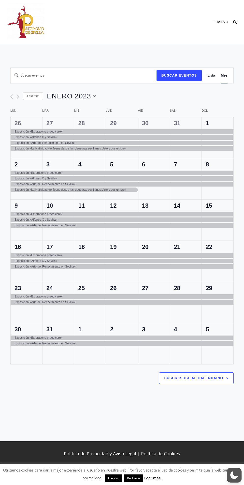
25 (81, 288)
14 (177, 205)
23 (17, 288)
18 (81, 246)
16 (17, 246)
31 (177, 123)
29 (113, 123)
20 (145, 246)
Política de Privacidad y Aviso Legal (100, 454)
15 (209, 205)
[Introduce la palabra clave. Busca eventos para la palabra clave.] (84, 75)
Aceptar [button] (113, 478)
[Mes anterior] (11, 96)
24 (49, 288)
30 (145, 123)
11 (81, 205)
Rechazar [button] (133, 478)
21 (177, 246)
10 (49, 205)
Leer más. (152, 477)
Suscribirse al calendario (193, 378)
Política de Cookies (160, 454)
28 (81, 123)
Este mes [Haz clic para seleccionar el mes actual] (33, 96)
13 (145, 205)
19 (113, 246)
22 (209, 246)
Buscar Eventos (179, 75)
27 (49, 123)
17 (49, 246)
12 (113, 205)
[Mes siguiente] (18, 96)
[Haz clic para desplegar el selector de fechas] (71, 96)
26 (17, 123)
